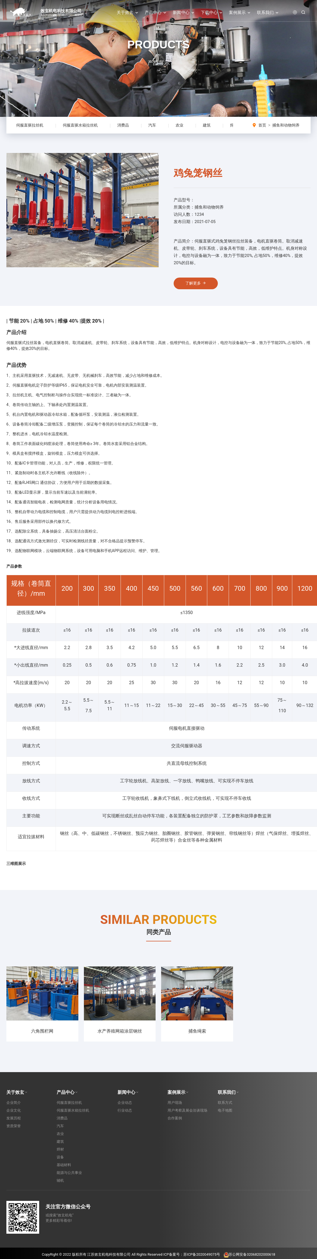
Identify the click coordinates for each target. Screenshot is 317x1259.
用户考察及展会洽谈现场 (187, 1113)
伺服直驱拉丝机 (29, 125)
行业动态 (125, 1113)
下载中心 (212, 12)
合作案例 (175, 1121)
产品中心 (156, 12)
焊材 (60, 1152)
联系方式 (225, 1106)
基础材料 (64, 1168)
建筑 (207, 125)
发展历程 (13, 1121)
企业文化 (13, 1113)
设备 (60, 1160)
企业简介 (13, 1106)
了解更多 (198, 285)
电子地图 (225, 1113)
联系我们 (268, 12)
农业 (179, 125)
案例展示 (240, 12)
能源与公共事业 (69, 1176)
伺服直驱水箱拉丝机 (80, 125)
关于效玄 (128, 12)
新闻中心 (184, 12)
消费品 (123, 125)
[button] (152, 222)
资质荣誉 (13, 1129)
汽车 (152, 125)
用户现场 (175, 1106)
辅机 (60, 1183)
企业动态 (125, 1106)
